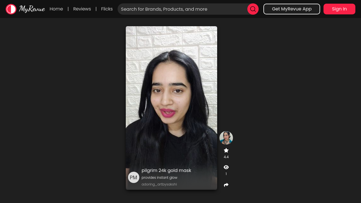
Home (56, 9)
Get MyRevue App (292, 9)
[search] (253, 9)
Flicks (107, 9)
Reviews (82, 9)
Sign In (339, 9)
